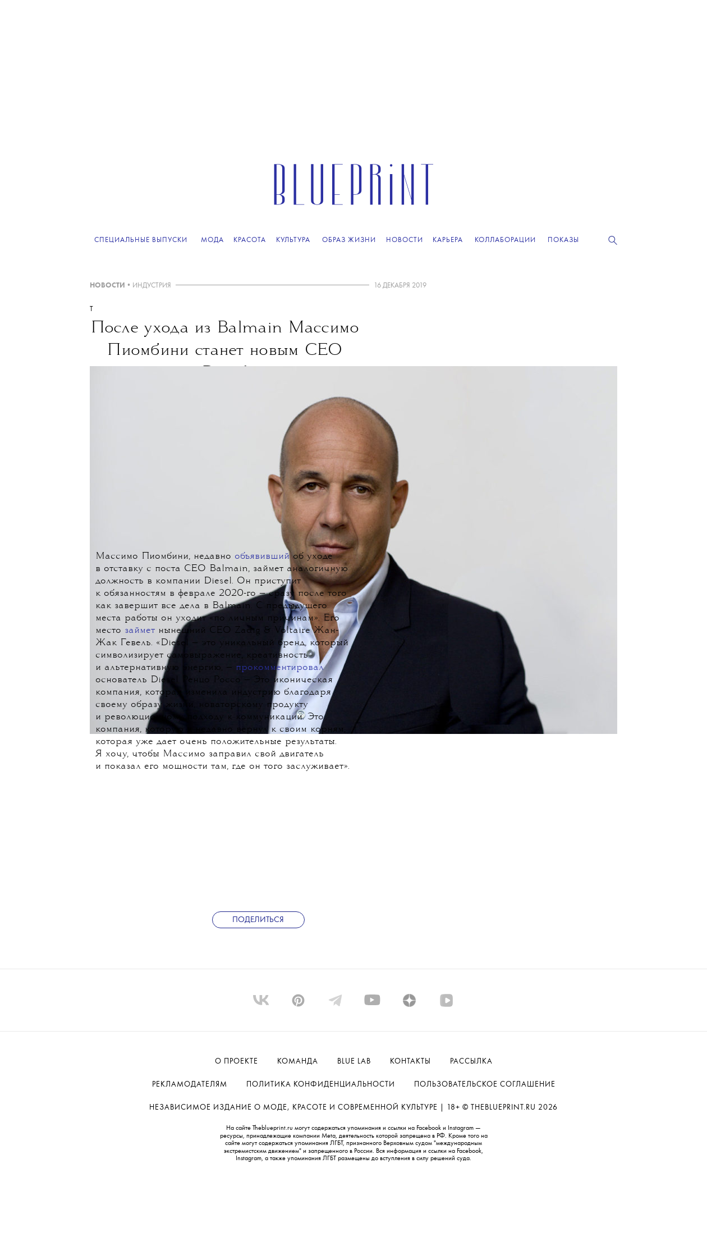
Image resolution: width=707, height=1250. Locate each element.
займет (140, 631)
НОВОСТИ (107, 285)
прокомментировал (280, 668)
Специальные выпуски (140, 240)
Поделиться (258, 920)
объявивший (262, 557)
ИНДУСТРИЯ (151, 285)
